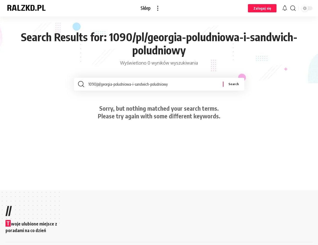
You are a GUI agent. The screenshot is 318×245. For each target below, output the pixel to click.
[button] (158, 8)
